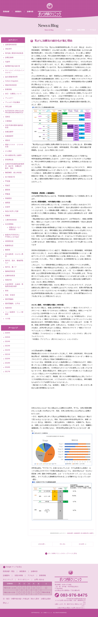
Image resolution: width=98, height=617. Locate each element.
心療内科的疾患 (11, 220)
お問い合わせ (39, 579)
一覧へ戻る (62, 544)
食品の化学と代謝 (11, 211)
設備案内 (69, 13)
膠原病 (7, 190)
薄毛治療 (8, 106)
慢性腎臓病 (9, 299)
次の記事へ (82, 544)
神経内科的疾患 (11, 85)
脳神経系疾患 (10, 271)
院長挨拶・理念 (9, 571)
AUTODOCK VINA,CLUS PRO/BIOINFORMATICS (14, 111)
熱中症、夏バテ (11, 267)
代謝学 (7, 62)
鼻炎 (6, 290)
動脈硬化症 (9, 245)
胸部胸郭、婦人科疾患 (13, 172)
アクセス (31, 575)
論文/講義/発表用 (11, 77)
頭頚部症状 (9, 241)
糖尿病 (7, 250)
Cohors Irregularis (11, 81)
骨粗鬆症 (8, 198)
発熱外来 (8, 280)
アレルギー (9, 98)
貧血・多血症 (10, 295)
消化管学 (8, 49)
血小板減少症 (10, 177)
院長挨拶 (6, 11)
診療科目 (34, 571)
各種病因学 (77, 533)
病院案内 (18, 11)
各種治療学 (70, 533)
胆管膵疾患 (9, 160)
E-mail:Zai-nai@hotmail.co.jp (76, 599)
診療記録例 (9, 57)
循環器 (7, 202)
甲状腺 (7, 181)
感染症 (7, 140)
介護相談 (8, 121)
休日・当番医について (13, 94)
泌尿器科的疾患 (11, 44)
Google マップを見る (14, 567)
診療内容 (30, 11)
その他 (7, 318)
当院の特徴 (81, 13)
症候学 (7, 207)
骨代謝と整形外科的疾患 (14, 53)
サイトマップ (8, 579)
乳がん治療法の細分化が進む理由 (53, 40)
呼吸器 (7, 194)
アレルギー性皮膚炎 (12, 102)
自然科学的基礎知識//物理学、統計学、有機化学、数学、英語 (14, 166)
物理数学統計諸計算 (12, 66)
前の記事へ (42, 544)
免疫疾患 (8, 308)
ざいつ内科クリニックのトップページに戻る (62, 553)
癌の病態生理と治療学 (87, 533)
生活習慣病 (9, 224)
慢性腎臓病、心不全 (12, 303)
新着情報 (8, 89)
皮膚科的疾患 (10, 275)
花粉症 (7, 117)
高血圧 (7, 185)
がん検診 (8, 151)
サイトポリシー (23, 579)
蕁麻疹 (7, 215)
